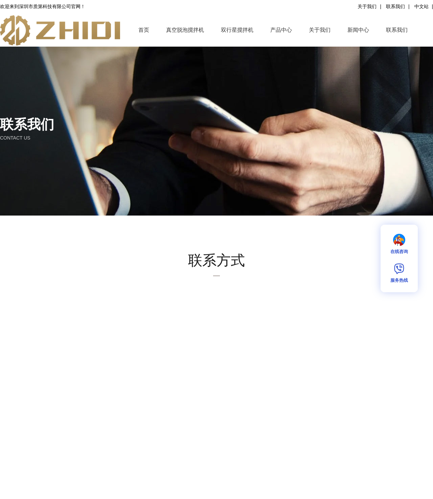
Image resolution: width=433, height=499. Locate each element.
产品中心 (281, 30)
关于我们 (367, 6)
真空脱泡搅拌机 (185, 30)
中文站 (421, 6)
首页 (143, 30)
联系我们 (395, 6)
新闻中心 (358, 30)
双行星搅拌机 (237, 30)
